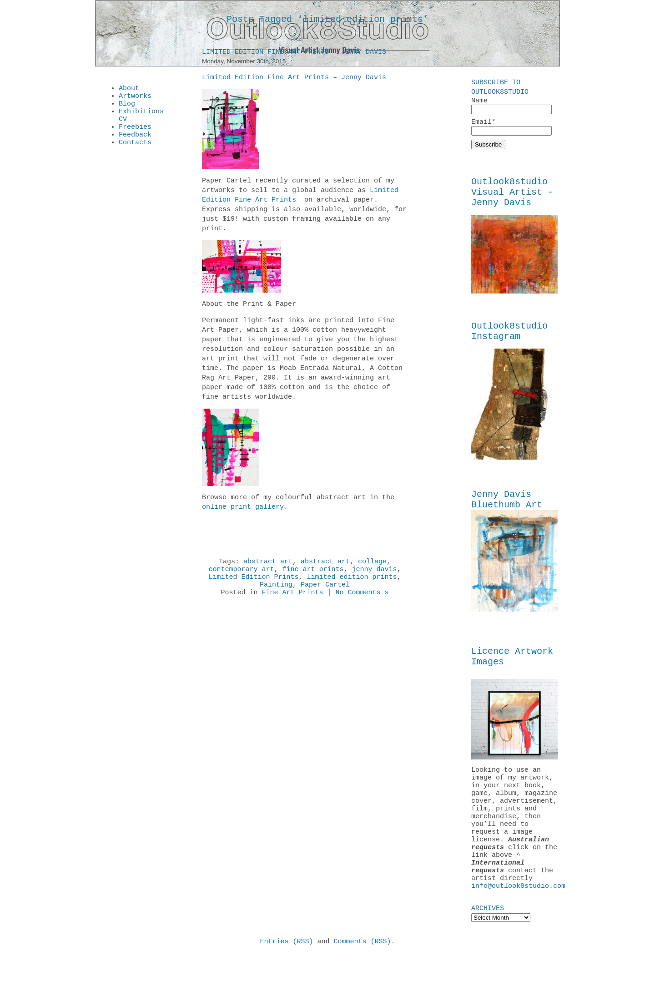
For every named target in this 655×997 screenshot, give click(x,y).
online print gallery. (245, 508)
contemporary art (241, 573)
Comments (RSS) (362, 982)
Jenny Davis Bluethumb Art (506, 513)
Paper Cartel (325, 591)
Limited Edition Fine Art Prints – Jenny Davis (294, 53)
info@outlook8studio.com (518, 926)
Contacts (135, 152)
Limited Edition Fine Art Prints (300, 196)
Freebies (135, 134)
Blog (127, 107)
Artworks (135, 98)
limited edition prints (352, 582)
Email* (511, 128)
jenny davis (374, 573)
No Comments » (362, 600)
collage (372, 564)
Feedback (135, 143)
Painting (276, 591)
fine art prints (312, 573)
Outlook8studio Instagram (509, 341)
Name (511, 106)
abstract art (267, 564)
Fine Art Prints (292, 600)
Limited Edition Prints (253, 582)
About (129, 89)
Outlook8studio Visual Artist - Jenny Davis (512, 197)
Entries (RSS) (286, 982)
